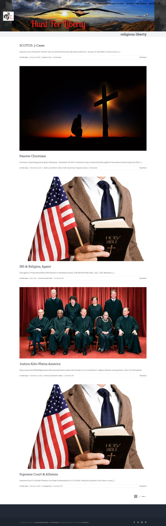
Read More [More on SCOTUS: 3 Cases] (143, 57)
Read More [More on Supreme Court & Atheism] (143, 486)
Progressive (79, 168)
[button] (159, 3)
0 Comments (57, 57)
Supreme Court (47, 57)
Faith (64, 168)
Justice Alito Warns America (39, 364)
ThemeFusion (55, 522)
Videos (60, 376)
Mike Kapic (24, 57)
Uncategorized (46, 486)
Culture (60, 168)
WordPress (85, 522)
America (46, 168)
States (86, 168)
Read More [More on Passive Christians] (143, 168)
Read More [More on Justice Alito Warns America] (143, 376)
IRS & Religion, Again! (35, 266)
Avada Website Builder (41, 522)
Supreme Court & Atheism (38, 474)
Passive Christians (32, 156)
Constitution (53, 168)
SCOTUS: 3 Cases (32, 45)
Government (71, 168)
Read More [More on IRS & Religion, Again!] (143, 278)
